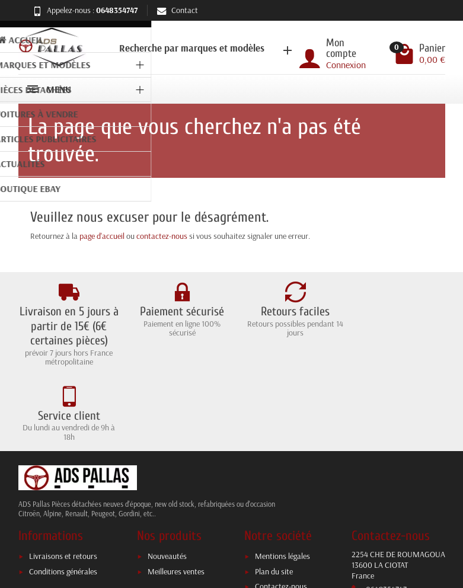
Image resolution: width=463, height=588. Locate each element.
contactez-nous (161, 236)
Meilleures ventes (176, 496)
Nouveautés (167, 481)
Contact (177, 10)
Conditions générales (63, 496)
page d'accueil (101, 236)
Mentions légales (282, 481)
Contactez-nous (281, 511)
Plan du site (274, 496)
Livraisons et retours (63, 481)
